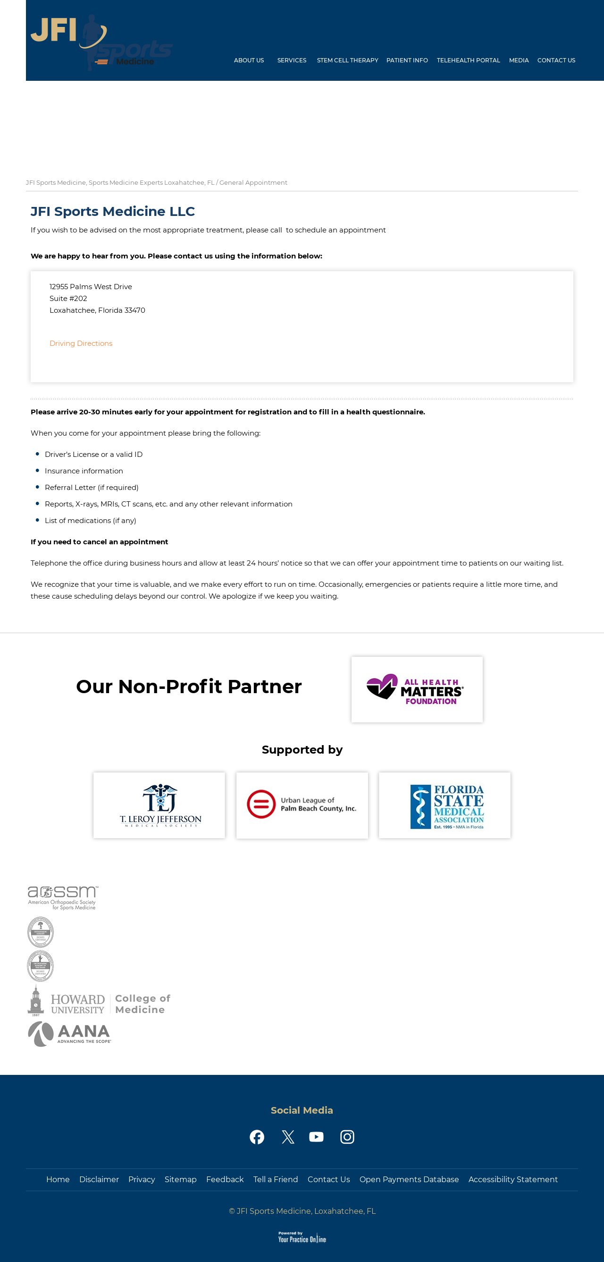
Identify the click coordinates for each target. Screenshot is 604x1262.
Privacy (141, 1179)
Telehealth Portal (468, 60)
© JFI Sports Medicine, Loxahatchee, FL (302, 1211)
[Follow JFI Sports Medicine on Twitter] (287, 1137)
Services (291, 60)
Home (218, 63)
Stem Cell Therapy (347, 60)
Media (519, 60)
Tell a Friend (275, 1179)
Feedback (225, 1179)
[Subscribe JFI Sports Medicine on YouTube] (317, 1137)
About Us (249, 60)
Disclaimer (99, 1179)
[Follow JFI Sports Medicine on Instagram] (346, 1137)
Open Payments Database (409, 1179)
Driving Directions (81, 343)
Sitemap (181, 1179)
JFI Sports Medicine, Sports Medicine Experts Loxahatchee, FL (120, 182)
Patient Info (407, 60)
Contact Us (556, 60)
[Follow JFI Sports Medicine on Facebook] (257, 1137)
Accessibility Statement (513, 1179)
